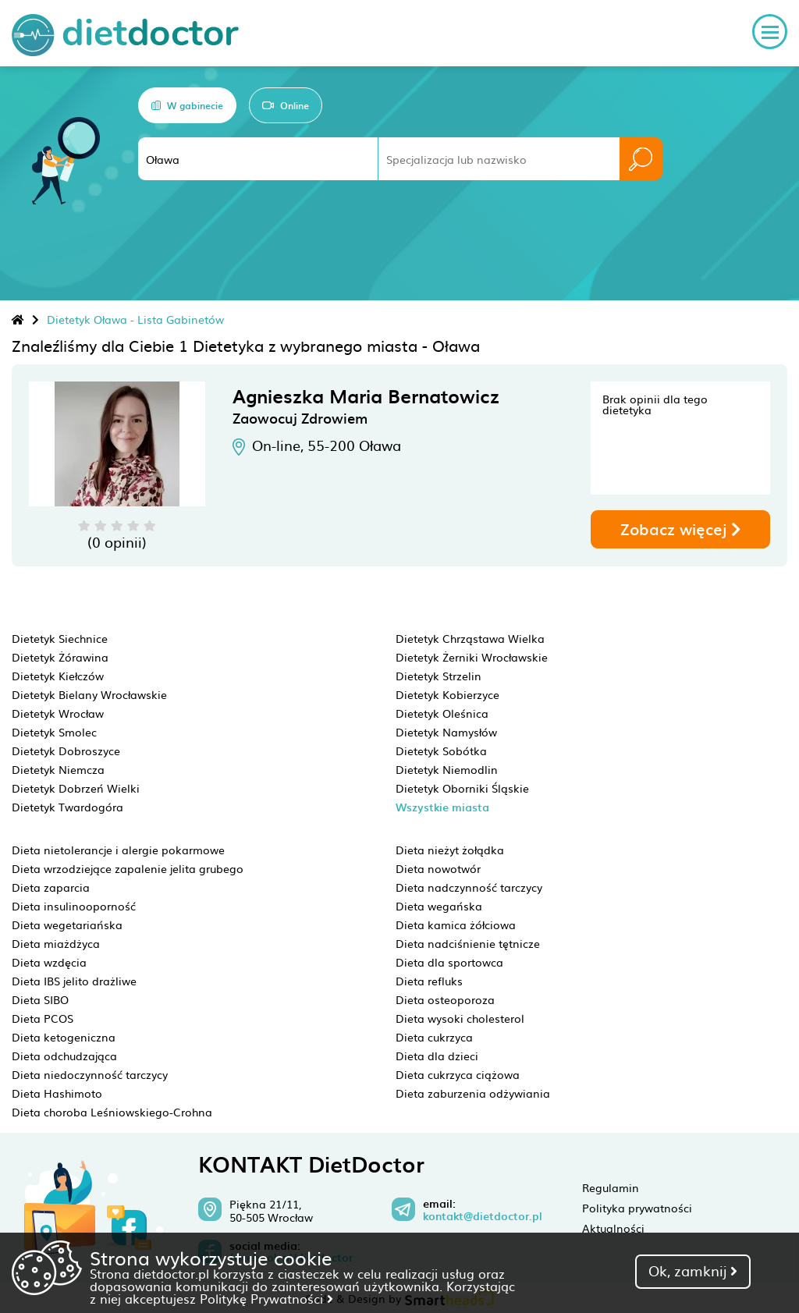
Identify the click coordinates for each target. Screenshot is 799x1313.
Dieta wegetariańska (67, 924)
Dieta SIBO (40, 999)
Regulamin (610, 1187)
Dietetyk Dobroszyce (66, 750)
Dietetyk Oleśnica (442, 713)
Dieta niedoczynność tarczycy (90, 1074)
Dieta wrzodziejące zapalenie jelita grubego (127, 868)
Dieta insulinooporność (74, 906)
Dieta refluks (429, 980)
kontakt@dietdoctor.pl (482, 1216)
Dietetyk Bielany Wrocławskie (89, 694)
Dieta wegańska (439, 906)
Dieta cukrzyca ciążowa (458, 1074)
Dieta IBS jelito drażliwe (74, 980)
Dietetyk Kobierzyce (447, 694)
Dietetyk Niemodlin (447, 769)
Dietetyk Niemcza (58, 769)
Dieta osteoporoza (445, 999)
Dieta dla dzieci (437, 1055)
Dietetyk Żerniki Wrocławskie (472, 657)
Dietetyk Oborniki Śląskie (462, 788)
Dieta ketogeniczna (63, 1037)
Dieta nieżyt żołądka (450, 849)
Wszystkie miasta (442, 807)
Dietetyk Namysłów (446, 732)
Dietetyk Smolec (54, 732)
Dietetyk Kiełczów (58, 675)
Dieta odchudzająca (64, 1055)
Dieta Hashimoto (57, 1093)
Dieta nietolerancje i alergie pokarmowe (118, 849)
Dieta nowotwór (438, 868)
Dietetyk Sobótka (441, 750)
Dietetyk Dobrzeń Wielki (76, 788)
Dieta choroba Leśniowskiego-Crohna (112, 1112)
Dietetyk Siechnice (60, 638)
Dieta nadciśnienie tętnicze (468, 943)
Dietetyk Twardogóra (67, 806)
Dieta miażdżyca (56, 943)
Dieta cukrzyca (434, 1037)
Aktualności (613, 1228)
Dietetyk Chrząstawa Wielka (470, 638)
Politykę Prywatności (266, 1298)
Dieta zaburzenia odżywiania (473, 1093)
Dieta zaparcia (51, 887)
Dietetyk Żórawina (60, 657)
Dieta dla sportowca (449, 962)
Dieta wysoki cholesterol (460, 1018)
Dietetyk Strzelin (438, 675)
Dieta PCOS (42, 1018)
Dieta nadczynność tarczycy (469, 887)
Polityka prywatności (637, 1207)
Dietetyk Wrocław (58, 713)
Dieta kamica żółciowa (456, 924)
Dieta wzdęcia (49, 962)
